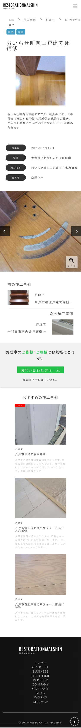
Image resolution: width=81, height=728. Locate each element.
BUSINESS (40, 671)
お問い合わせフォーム (40, 370)
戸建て (50, 20)
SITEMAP (40, 701)
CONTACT (40, 688)
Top (11, 20)
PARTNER (40, 680)
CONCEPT (40, 667)
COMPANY (40, 684)
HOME (40, 662)
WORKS (40, 697)
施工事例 (30, 20)
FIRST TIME (40, 675)
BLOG (40, 693)
